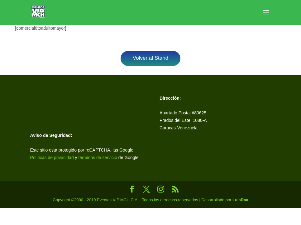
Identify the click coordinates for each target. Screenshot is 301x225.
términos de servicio (98, 157)
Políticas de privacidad (52, 157)
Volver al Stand (150, 58)
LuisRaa (240, 200)
